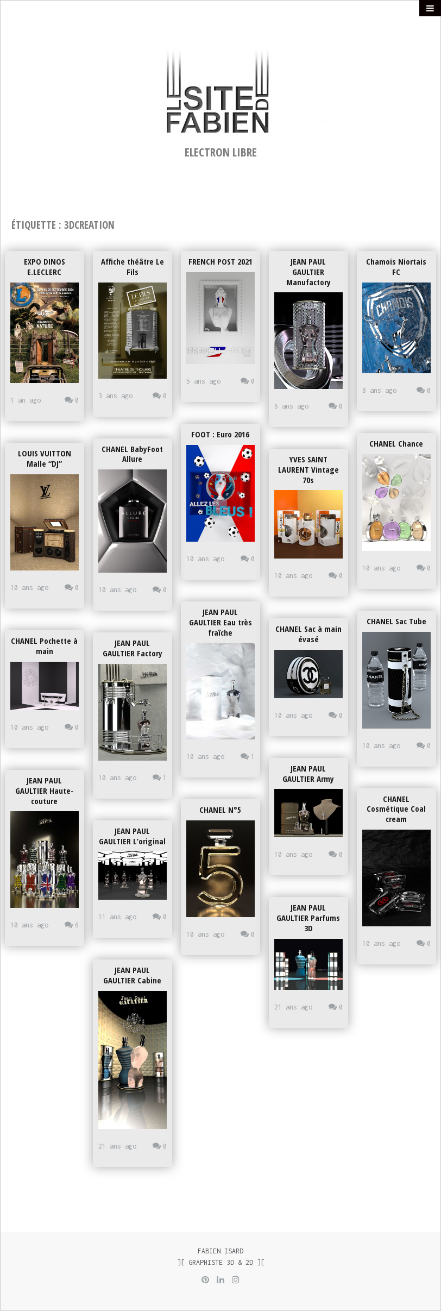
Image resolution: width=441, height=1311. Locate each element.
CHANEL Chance (396, 443)
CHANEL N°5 (220, 809)
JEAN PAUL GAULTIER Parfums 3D (308, 917)
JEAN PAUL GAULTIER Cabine (132, 975)
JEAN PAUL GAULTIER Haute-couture (44, 790)
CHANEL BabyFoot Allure (132, 454)
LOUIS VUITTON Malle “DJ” (44, 458)
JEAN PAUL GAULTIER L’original (132, 835)
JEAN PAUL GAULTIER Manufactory (308, 271)
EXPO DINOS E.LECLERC (44, 266)
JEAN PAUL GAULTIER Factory (132, 647)
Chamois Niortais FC (396, 266)
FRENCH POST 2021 (220, 261)
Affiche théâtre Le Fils (132, 266)
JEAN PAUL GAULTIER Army (308, 773)
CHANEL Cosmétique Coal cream (396, 809)
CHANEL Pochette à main (44, 645)
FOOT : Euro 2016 (220, 434)
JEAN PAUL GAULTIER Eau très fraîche (220, 622)
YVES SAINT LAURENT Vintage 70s (308, 469)
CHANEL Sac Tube (396, 621)
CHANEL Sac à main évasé (308, 633)
